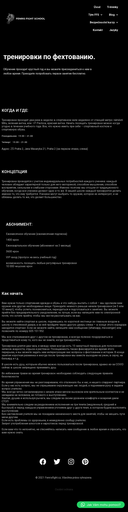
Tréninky (112, 7)
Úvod (97, 7)
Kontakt (98, 30)
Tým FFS (95, 14)
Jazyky (113, 30)
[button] (101, 504)
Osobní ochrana (64, 489)
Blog (113, 14)
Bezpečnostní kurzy (104, 22)
